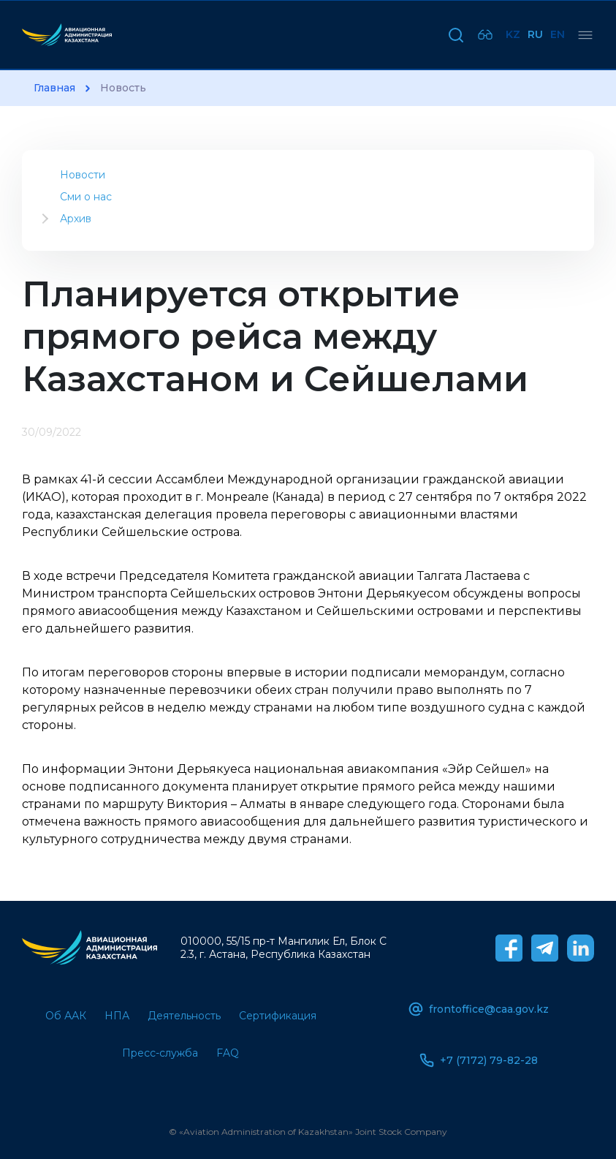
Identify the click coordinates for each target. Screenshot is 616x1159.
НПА (116, 1015)
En (557, 34)
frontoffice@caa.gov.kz (478, 1009)
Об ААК (65, 1015)
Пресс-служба (160, 1053)
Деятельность (184, 1015)
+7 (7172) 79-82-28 (478, 1060)
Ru (535, 34)
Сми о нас (86, 196)
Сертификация (277, 1015)
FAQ (227, 1053)
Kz (513, 34)
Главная (54, 88)
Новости (82, 174)
